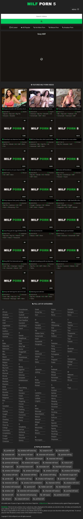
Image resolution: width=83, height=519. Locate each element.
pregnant (54, 360)
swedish (70, 309)
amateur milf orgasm (30, 463)
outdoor (54, 336)
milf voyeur (45, 495)
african (4, 312)
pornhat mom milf (61, 495)
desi (20, 341)
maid (36, 408)
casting (5, 411)
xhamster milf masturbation (28, 491)
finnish (21, 404)
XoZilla (25, 264)
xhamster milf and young (26, 495)
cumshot (66, 266)
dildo (20, 344)
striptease (54, 439)
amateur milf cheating (70, 471)
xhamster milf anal (50, 463)
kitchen (47, 175)
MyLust (25, 172)
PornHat (24, 142)
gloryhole (22, 438)
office (53, 322)
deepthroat (22, 338)
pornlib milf (9, 451)
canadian (5, 406)
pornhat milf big (65, 455)
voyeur (66, 177)
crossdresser (23, 309)
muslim (37, 433)
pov (4, 146)
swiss (70, 315)
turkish (70, 341)
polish (53, 351)
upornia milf (29, 487)
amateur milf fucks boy (27, 451)
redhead (54, 369)
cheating (5, 419)
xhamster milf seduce (51, 491)
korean (37, 385)
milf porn (7, 499)
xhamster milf (8, 455)
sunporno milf (46, 451)
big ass (5, 114)
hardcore (70, 114)
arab (4, 323)
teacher (70, 325)
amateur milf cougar (31, 471)
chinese (5, 422)
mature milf (67, 463)
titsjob (70, 336)
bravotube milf (43, 467)
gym (36, 315)
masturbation (39, 414)
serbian (53, 393)
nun (52, 312)
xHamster (51, 142)
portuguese (55, 354)
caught (4, 414)
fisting (21, 407)
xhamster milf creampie (62, 467)
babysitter (5, 346)
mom (44, 116)
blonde (11, 144)
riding (53, 372)
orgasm (41, 207)
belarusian (6, 360)
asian (4, 328)
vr (68, 367)
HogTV (52, 111)
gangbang (22, 427)
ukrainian (71, 348)
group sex (38, 312)
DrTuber (78, 142)
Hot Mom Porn (39, 27)
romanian (54, 377)
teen (69, 328)
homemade (33, 116)
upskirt (70, 351)
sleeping (54, 401)
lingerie (37, 401)
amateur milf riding (48, 475)
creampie (14, 266)
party (53, 346)
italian (37, 362)
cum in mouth (23, 317)
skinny (53, 398)
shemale (54, 396)
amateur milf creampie (11, 487)
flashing (21, 409)
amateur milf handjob (11, 471)
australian (5, 334)
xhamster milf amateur (45, 455)
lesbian (37, 398)
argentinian (6, 326)
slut (52, 409)
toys (69, 339)
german (38, 205)
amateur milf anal (25, 455)
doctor (21, 349)
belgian (4, 362)
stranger (75, 207)
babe (4, 343)
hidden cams (39, 333)
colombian (6, 430)
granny (21, 440)
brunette (12, 116)
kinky (37, 380)
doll (20, 354)
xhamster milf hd (53, 483)
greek (37, 309)
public (53, 362)
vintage (70, 362)
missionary (38, 427)
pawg (53, 349)
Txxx (52, 233)
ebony (21, 367)
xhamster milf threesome (12, 459)
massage (13, 298)
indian (37, 351)
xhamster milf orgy (24, 479)
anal (58, 205)
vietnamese (72, 359)
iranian (37, 356)
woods (70, 380)
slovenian (54, 407)
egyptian (22, 369)
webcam (70, 375)
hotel (37, 339)
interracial (69, 116)
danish (21, 335)
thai (69, 331)
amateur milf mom (71, 483)
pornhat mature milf (25, 467)
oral (52, 328)
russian (59, 177)
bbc (58, 114)
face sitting (23, 388)
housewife (38, 341)
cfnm (4, 417)
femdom (22, 393)
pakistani (54, 343)
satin (53, 388)
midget (37, 422)
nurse (53, 315)
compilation (6, 433)
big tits (18, 114)
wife (69, 377)
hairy (37, 322)
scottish (54, 390)
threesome (16, 237)
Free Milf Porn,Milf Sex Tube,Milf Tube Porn (41, 4)
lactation (38, 393)
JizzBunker (24, 233)
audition (5, 331)
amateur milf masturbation (32, 483)
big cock (11, 114)
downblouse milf (63, 487)
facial (21, 390)
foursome (22, 415)
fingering (22, 401)
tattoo (10, 237)
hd (51, 114)
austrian (5, 336)
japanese (38, 369)
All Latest (13, 27)
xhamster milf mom (54, 459)
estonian (22, 375)
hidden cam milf (45, 487)
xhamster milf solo (10, 483)
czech (21, 328)
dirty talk (22, 346)
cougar (32, 205)
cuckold (21, 315)
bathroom (5, 349)
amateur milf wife (10, 475)
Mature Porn (54, 27)
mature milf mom (22, 499)
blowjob (64, 205)
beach (4, 357)
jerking (37, 372)
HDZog (52, 294)
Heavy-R (78, 264)
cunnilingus (23, 326)
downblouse (67, 175)
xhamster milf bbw (29, 475)
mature (48, 205)
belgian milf (8, 467)
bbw (3, 354)
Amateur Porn (67, 27)
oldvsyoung (11, 207)
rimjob (53, 375)
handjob (38, 325)
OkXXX (25, 111)
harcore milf (8, 495)
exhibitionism (23, 380)
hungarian (38, 344)
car (3, 409)
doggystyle (60, 207)
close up (5, 425)
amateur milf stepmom (45, 479)
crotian (21, 312)
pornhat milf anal (71, 491)
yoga (69, 388)
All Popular (25, 27)
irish (36, 359)
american (33, 114)
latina (37, 396)
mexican (38, 419)
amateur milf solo (51, 471)
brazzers (5, 116)
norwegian (38, 440)
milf (40, 116)
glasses (21, 435)
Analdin (79, 111)
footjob (21, 412)
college (5, 428)
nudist (53, 309)
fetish (21, 396)
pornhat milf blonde (10, 463)
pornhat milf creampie (66, 479)
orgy (52, 333)
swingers (71, 312)
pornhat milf (38, 499)
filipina (21, 398)
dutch (21, 360)
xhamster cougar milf (68, 475)
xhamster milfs (62, 451)
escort (21, 372)
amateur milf (8, 491)
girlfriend (22, 432)
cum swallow (23, 320)
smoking (54, 412)
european (22, 378)
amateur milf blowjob (34, 459)
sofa (52, 415)
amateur (5, 315)
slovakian (54, 404)
